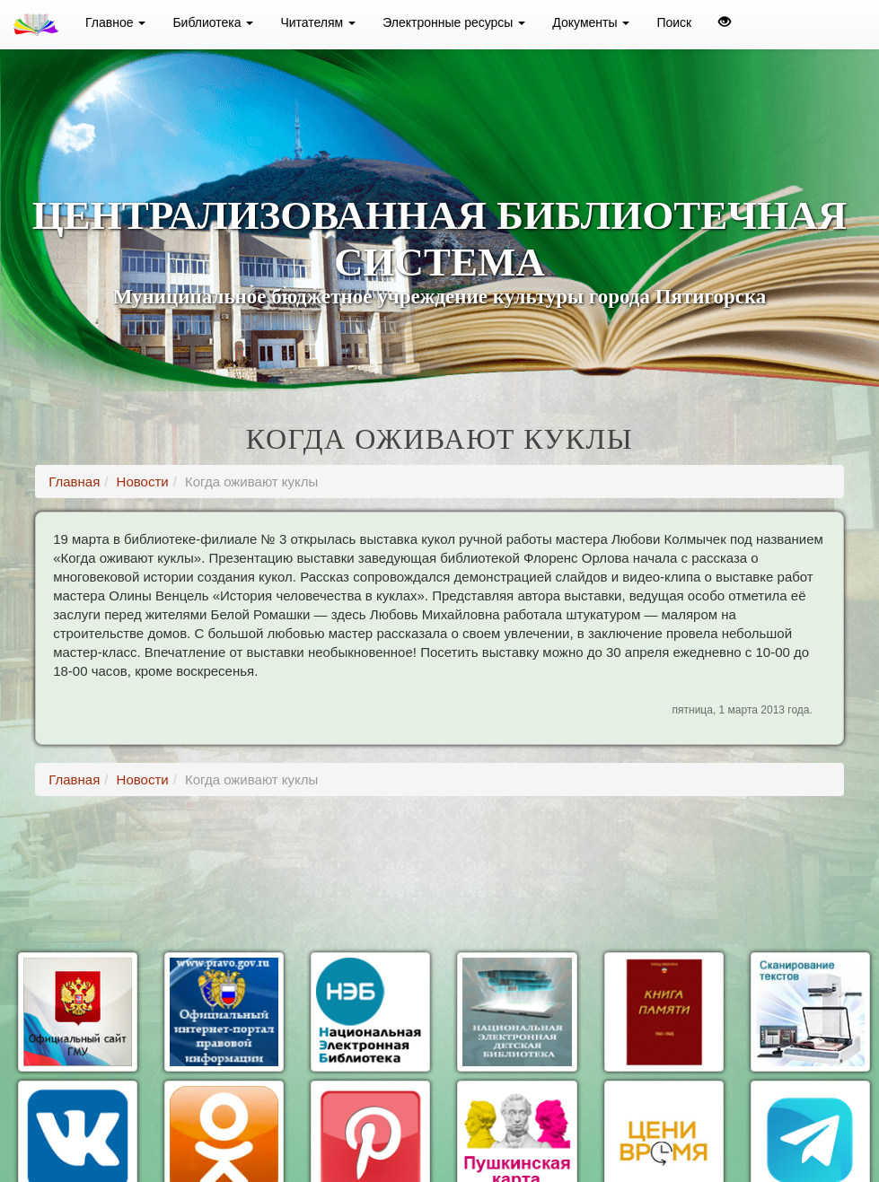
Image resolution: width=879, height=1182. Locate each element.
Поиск (673, 22)
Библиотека (212, 22)
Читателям (318, 22)
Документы (590, 22)
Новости (143, 481)
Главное (115, 22)
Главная (74, 481)
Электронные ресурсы (453, 22)
